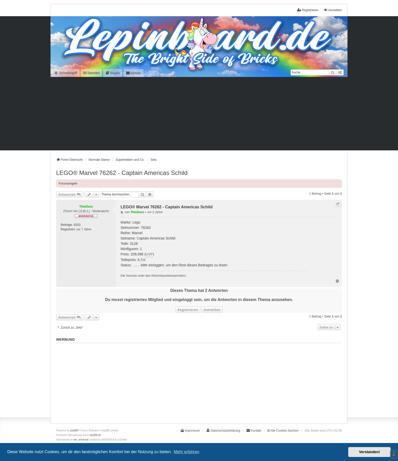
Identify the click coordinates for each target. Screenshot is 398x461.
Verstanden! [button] (369, 452)
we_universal (81, 439)
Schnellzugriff (65, 73)
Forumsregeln (68, 183)
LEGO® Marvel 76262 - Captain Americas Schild (122, 172)
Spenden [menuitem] (91, 73)
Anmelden (212, 309)
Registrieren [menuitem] (307, 10)
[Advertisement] (199, 114)
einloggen (156, 265)
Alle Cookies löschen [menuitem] (282, 430)
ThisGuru (86, 206)
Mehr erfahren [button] (186, 452)
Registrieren (188, 309)
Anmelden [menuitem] (333, 10)
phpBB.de (95, 435)
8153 (77, 225)
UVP (149, 254)
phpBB (74, 430)
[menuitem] (112, 73)
